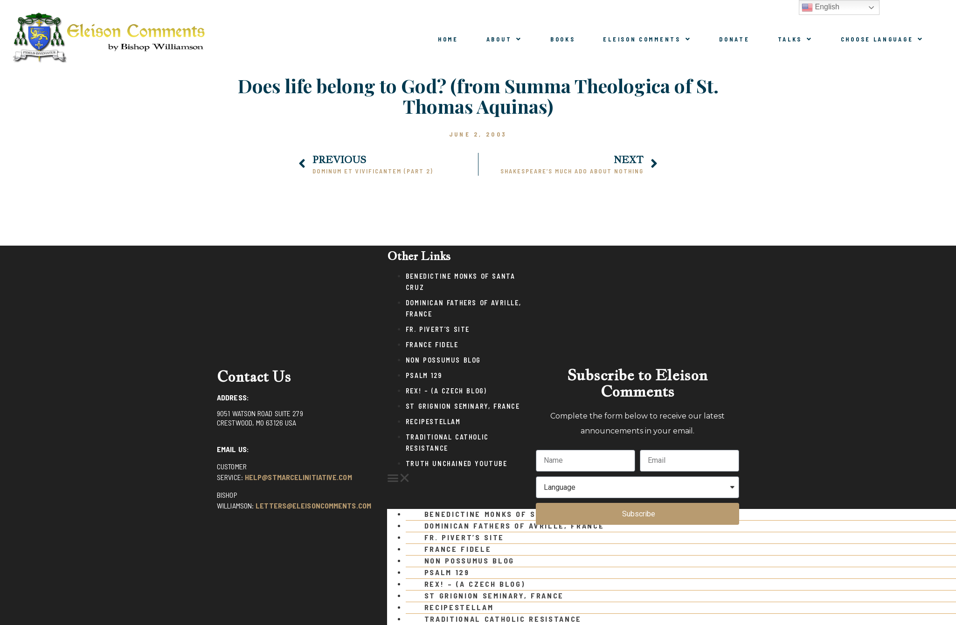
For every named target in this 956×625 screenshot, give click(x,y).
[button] (456, 478)
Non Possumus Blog (443, 360)
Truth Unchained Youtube (456, 463)
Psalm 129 (424, 375)
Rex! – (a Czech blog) (446, 391)
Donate (734, 39)
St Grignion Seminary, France (463, 406)
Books (562, 39)
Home (448, 39)
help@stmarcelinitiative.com (298, 477)
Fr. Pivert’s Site (438, 329)
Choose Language (882, 39)
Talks (795, 39)
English (820, 7)
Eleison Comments (647, 39)
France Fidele (432, 345)
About (504, 39)
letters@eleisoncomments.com (313, 505)
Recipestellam (433, 422)
